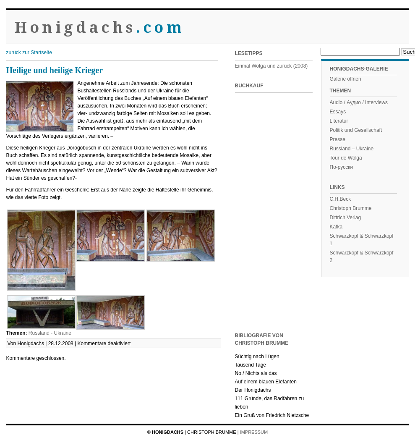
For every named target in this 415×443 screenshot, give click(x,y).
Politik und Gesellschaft (356, 130)
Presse (337, 139)
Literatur (339, 121)
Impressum (254, 432)
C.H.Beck (340, 199)
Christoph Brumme (351, 208)
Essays (338, 112)
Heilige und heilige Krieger (54, 70)
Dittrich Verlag (345, 217)
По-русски (341, 167)
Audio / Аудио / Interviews (359, 102)
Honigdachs (100, 27)
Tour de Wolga (346, 158)
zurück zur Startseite (29, 52)
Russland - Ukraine (50, 333)
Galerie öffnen (345, 79)
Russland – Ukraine (352, 149)
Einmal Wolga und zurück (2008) (271, 66)
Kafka (336, 227)
